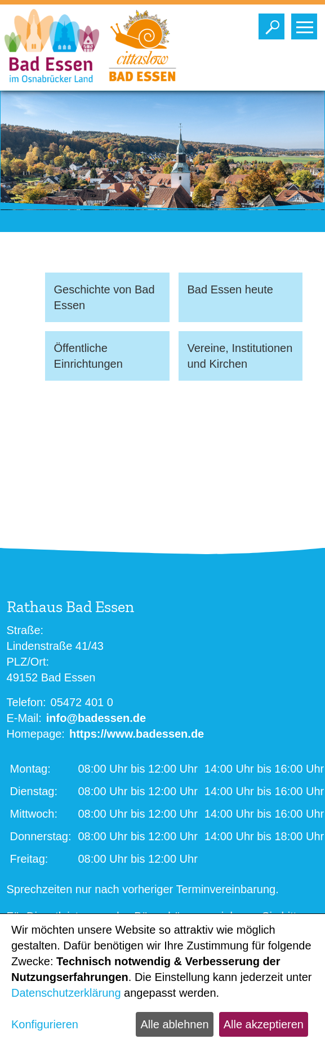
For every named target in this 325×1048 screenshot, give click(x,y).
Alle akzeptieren (264, 1024)
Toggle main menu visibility (306, 23)
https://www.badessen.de (136, 734)
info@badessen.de (96, 718)
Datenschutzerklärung (66, 993)
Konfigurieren (44, 1024)
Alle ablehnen (174, 1024)
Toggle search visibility (274, 23)
